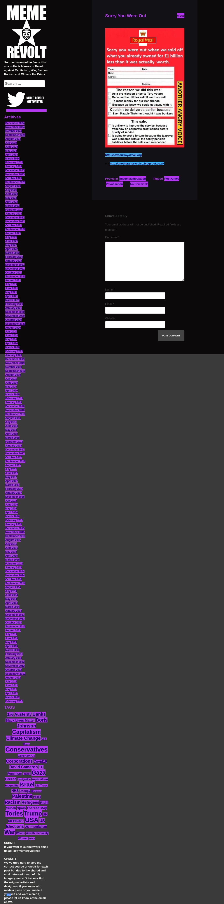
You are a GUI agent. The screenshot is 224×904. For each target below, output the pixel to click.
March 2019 (12, 394)
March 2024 (12, 158)
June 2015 (11, 547)
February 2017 (14, 488)
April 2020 (11, 343)
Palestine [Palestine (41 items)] (22, 796)
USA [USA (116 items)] (31, 819)
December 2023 (14, 170)
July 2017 (11, 469)
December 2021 (14, 264)
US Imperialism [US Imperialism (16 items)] (35, 826)
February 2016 (14, 520)
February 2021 (14, 304)
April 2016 (11, 512)
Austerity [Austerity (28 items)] (23, 714)
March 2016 (12, 516)
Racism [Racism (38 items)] (13, 802)
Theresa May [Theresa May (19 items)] (37, 808)
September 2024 (15, 135)
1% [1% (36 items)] (10, 714)
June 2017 (11, 473)
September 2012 (15, 673)
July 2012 (11, 681)
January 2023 (13, 213)
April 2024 (11, 154)
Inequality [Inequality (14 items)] (12, 785)
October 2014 (13, 579)
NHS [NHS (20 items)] (15, 791)
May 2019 (11, 386)
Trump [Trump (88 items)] (33, 813)
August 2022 (13, 233)
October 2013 (13, 622)
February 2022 (14, 256)
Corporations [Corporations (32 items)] (19, 761)
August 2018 (13, 418)
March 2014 (12, 606)
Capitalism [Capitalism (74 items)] (26, 732)
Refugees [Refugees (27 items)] (30, 802)
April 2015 (11, 555)
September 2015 (15, 536)
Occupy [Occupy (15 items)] (24, 791)
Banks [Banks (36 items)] (39, 714)
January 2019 (13, 402)
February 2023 (14, 209)
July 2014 (11, 591)
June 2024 (11, 146)
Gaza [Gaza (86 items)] (39, 772)
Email (109, 304)
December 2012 (14, 661)
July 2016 (11, 500)
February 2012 (14, 701)
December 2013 (14, 614)
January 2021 (13, 308)
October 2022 (13, 225)
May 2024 (11, 150)
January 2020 (13, 355)
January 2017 (13, 492)
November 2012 (15, 665)
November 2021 (15, 268)
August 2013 (13, 630)
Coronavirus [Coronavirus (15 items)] (26, 755)
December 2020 (14, 311)
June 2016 (11, 504)
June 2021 (11, 288)
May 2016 (11, 508)
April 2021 (11, 296)
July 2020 (11, 331)
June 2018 (11, 426)
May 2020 (11, 339)
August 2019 (13, 374)
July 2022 (11, 237)
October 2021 (13, 272)
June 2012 (11, 685)
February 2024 (14, 162)
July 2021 (11, 284)
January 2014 (13, 610)
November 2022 (15, 221)
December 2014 (14, 571)
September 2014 (15, 583)
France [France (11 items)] (27, 773)
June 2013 (11, 638)
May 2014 (11, 599)
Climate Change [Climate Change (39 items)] (23, 738)
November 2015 (15, 532)
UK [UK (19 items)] (45, 814)
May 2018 (11, 429)
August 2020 (13, 327)
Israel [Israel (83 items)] (27, 784)
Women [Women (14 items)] (23, 838)
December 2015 (14, 528)
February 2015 (14, 563)
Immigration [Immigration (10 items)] (24, 779)
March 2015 (12, 559)
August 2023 (13, 186)
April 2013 (11, 646)
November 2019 (15, 363)
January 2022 (13, 260)
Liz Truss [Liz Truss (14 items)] (41, 785)
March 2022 (12, 253)
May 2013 (11, 642)
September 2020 (15, 323)
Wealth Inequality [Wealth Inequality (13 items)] (37, 833)
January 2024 (13, 166)
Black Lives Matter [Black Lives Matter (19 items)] (20, 720)
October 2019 (13, 367)
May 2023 (11, 197)
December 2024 (14, 123)
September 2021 (15, 276)
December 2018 (14, 406)
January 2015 (13, 567)
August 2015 (13, 540)
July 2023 (11, 190)
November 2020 (15, 315)
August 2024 (13, 138)
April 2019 (11, 390)
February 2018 (14, 441)
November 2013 (15, 618)
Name (110, 289)
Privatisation (114, 184)
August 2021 (13, 280)
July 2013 (11, 634)
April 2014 (11, 602)
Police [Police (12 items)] (37, 796)
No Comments (139, 184)
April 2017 (11, 481)
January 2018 (13, 445)
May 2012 (11, 689)
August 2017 (13, 465)
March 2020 (12, 347)
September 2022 (15, 229)
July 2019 (11, 378)
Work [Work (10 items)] (32, 838)
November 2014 (15, 575)
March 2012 (12, 697)
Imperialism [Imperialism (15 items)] (40, 779)
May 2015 (11, 551)
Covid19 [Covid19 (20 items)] (40, 761)
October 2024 (13, 131)
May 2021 (11, 292)
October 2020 (13, 319)
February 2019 (14, 398)
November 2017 (15, 453)
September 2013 (15, 626)
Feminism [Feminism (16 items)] (14, 773)
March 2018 (12, 437)
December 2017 (14, 449)
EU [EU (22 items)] (41, 767)
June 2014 (11, 595)
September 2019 (15, 370)
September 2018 (15, 414)
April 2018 (11, 433)
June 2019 (11, 382)
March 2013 (12, 650)
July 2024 (11, 142)
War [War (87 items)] (9, 832)
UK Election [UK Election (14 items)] (16, 821)
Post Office (171, 178)
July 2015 (11, 544)
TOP (9, 895)
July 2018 (11, 422)
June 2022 (11, 241)
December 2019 (14, 359)
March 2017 (12, 485)
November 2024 (15, 127)
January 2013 (13, 658)
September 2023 (15, 182)
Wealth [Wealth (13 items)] (20, 833)
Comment (112, 237)
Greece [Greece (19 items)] (10, 779)
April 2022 (11, 249)
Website (110, 318)
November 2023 (15, 174)
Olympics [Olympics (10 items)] (36, 791)
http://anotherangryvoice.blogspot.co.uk (137, 163)
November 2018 (15, 410)
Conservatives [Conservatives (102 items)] (26, 749)
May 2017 (11, 477)
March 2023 (12, 205)
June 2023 (11, 194)
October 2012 (13, 669)
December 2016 (14, 496)
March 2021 (12, 300)
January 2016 (13, 524)
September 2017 (15, 461)
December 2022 (14, 217)
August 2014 (13, 587)
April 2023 (11, 201)
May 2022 (11, 245)
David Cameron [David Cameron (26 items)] (23, 767)
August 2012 (13, 677)
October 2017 (13, 457)
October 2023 (13, 178)
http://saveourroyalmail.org (123, 155)
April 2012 (11, 693)
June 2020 (11, 335)
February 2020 (14, 351)
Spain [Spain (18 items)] (21, 808)
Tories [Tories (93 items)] (14, 813)
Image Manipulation (132, 178)
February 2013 (14, 654)
